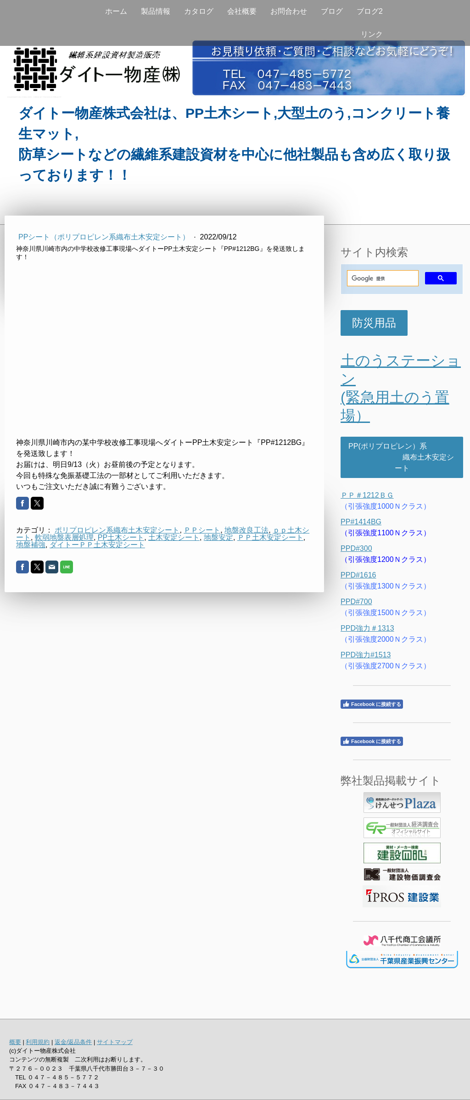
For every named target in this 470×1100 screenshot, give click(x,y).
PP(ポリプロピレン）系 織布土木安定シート (401, 457)
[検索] (382, 278)
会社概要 (242, 11)
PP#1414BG (361, 522)
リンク (372, 34)
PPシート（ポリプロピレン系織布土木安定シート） (105, 237)
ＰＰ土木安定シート (270, 537)
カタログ (198, 11)
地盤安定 (218, 537)
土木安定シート (174, 537)
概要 (15, 1042)
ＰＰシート (202, 530)
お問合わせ (288, 11)
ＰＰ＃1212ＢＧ (367, 495)
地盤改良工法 (246, 530)
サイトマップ (115, 1042)
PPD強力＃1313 (367, 628)
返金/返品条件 (73, 1042)
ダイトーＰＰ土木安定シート (97, 545)
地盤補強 (30, 545)
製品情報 (155, 11)
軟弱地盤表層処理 (64, 537)
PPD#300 (356, 548)
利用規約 (38, 1042)
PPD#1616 (358, 575)
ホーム (116, 11)
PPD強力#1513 (366, 655)
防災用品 (374, 323)
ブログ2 (370, 11)
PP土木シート (121, 537)
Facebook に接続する (371, 704)
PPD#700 (356, 602)
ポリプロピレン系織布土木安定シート (117, 530)
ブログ (332, 11)
